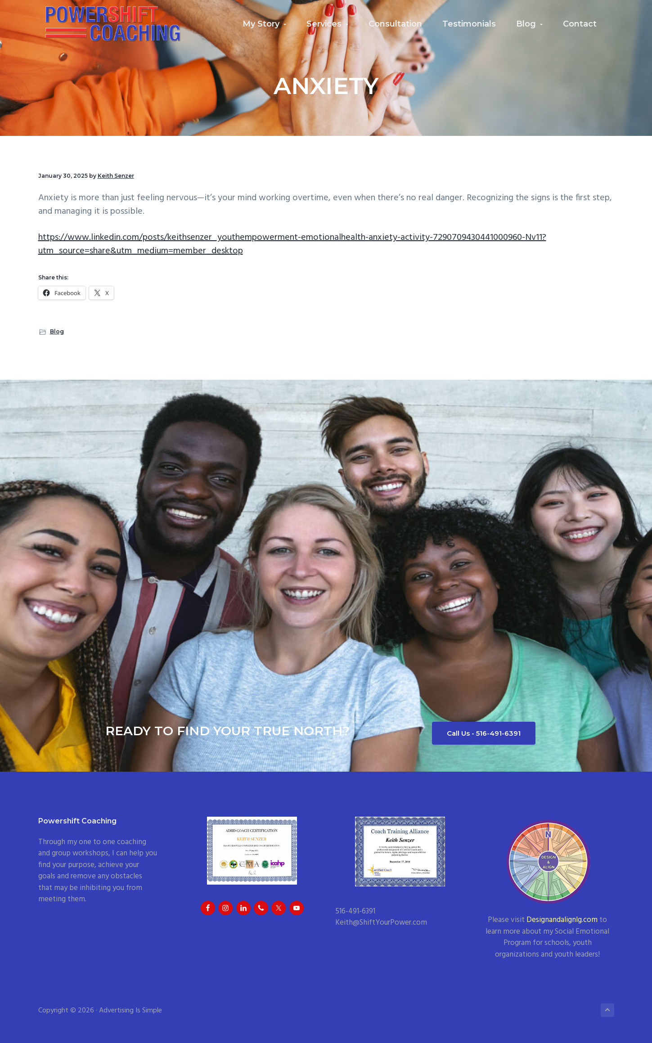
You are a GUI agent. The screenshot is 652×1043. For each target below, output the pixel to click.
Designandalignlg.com (562, 920)
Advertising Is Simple (130, 1010)
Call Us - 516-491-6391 (484, 733)
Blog (57, 331)
